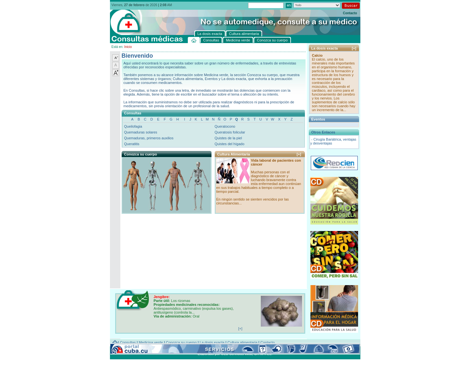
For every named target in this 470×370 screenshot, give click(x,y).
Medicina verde (151, 342)
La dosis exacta (212, 342)
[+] (299, 154)
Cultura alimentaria (242, 342)
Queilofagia (133, 126)
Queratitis (131, 144)
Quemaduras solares (140, 132)
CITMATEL (262, 354)
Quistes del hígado (230, 144)
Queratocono (225, 126)
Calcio (317, 55)
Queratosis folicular (230, 132)
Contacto (350, 13)
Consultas (128, 342)
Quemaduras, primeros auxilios (149, 138)
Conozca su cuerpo (181, 342)
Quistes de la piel (228, 138)
